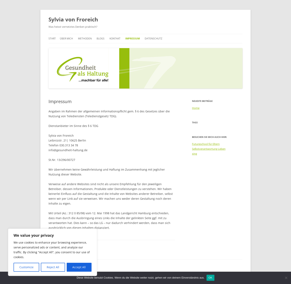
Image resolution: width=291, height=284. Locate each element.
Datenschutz (153, 38)
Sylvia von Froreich (73, 19)
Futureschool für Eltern (206, 144)
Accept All (79, 267)
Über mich (66, 38)
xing (194, 153)
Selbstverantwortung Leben (209, 149)
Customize (26, 267)
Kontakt (115, 38)
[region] (52, 252)
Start (52, 38)
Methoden (85, 38)
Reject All (53, 267)
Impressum (132, 38)
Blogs (100, 38)
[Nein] (286, 278)
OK (210, 277)
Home (195, 108)
